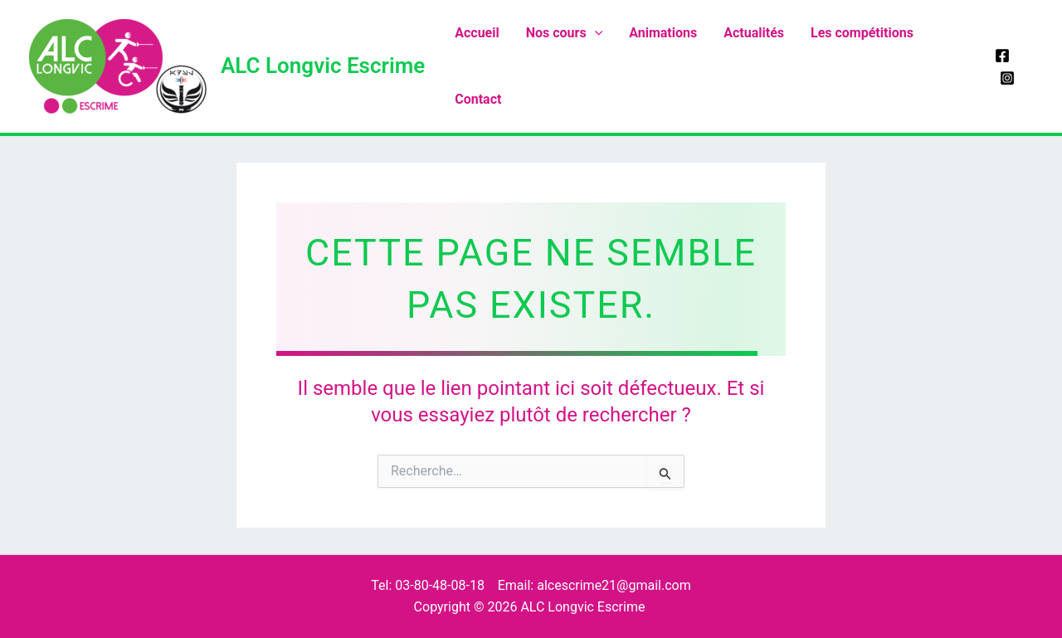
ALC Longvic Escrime (323, 65)
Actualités (753, 33)
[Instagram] (1007, 78)
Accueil (477, 33)
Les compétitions (862, 33)
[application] (595, 33)
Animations (663, 33)
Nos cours (564, 33)
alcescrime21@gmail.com (614, 585)
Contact (478, 99)
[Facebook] (1002, 55)
